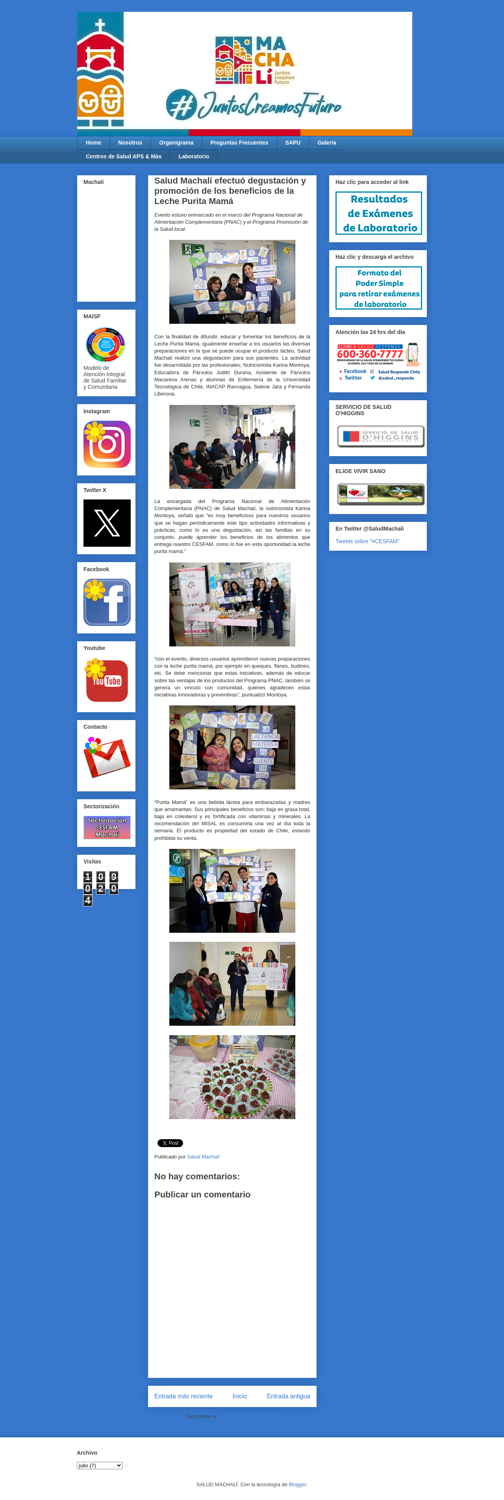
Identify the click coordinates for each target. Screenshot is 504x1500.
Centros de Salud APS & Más (123, 156)
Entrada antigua (288, 1396)
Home (93, 142)
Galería (326, 142)
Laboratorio (193, 156)
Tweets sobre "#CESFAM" (367, 541)
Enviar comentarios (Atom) (248, 1416)
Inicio (240, 1396)
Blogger (297, 1484)
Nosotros (130, 142)
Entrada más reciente (183, 1396)
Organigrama (176, 142)
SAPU (293, 142)
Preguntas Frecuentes (240, 142)
